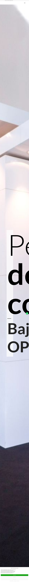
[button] (27, 313)
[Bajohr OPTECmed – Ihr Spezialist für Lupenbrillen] (7, 3)
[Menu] (24, 2)
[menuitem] (24, 2)
